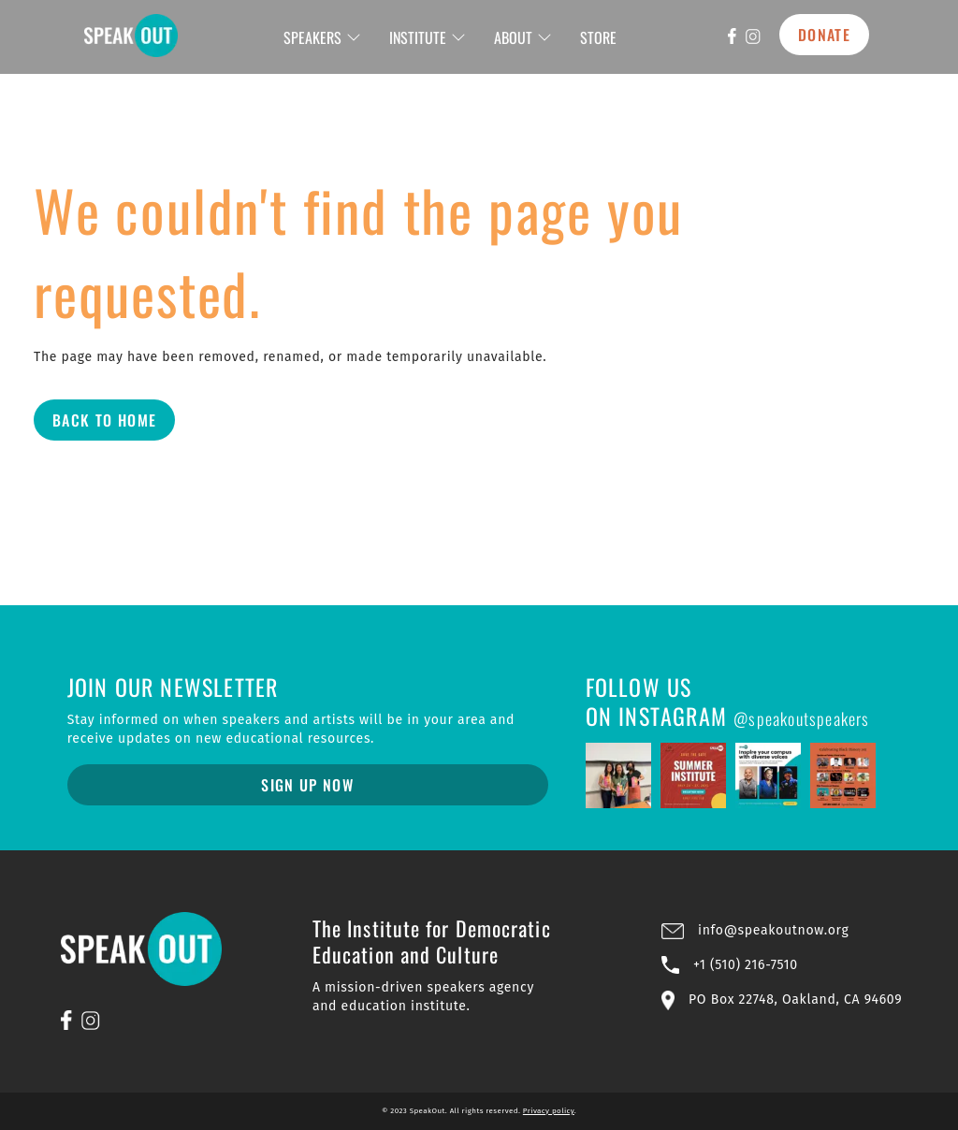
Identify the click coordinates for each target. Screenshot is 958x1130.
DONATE (824, 34)
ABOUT (523, 37)
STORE (598, 37)
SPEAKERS (322, 37)
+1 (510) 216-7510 (745, 965)
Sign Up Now (307, 785)
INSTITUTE (427, 37)
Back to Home (104, 420)
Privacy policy (548, 1111)
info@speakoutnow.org (773, 930)
